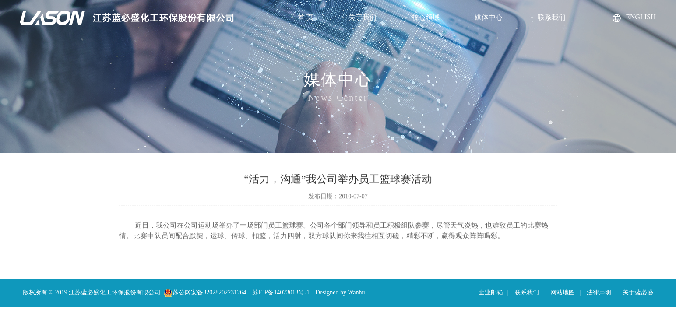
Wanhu (356, 292)
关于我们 (363, 17)
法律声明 (599, 292)
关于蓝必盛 (638, 292)
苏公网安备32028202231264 (205, 292)
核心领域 (426, 17)
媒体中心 (489, 17)
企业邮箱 (491, 292)
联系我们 (552, 17)
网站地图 (562, 292)
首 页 (305, 17)
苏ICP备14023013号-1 (281, 292)
